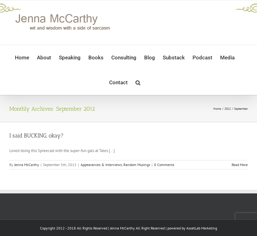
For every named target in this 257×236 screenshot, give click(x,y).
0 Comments (164, 164)
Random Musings (136, 164)
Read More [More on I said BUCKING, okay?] (240, 164)
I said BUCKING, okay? (36, 135)
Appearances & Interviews (101, 164)
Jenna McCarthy (26, 164)
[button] (137, 82)
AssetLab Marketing (201, 228)
